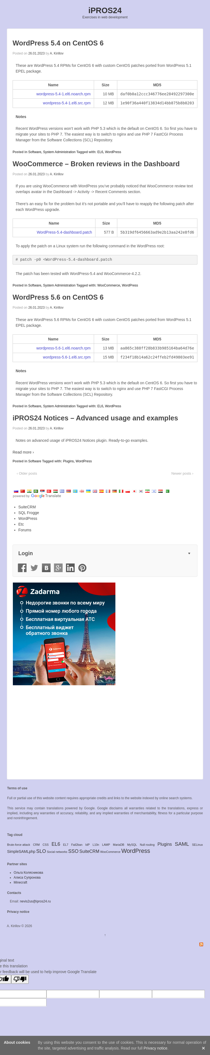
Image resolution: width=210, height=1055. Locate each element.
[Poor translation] (20, 979)
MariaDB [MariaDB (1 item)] (118, 844)
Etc (21, 524)
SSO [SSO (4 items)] (73, 851)
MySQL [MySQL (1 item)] (132, 844)
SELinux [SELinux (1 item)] (197, 844)
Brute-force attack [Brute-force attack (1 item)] (18, 844)
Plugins (68, 461)
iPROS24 (105, 10)
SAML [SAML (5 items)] (182, 844)
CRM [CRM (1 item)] (36, 844)
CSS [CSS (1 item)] (46, 844)
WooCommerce (108, 285)
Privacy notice (18, 912)
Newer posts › (182, 473)
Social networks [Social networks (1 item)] (57, 851)
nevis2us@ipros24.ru (35, 901)
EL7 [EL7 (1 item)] (65, 844)
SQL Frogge (28, 513)
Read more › (23, 452)
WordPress (113, 152)
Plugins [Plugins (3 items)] (165, 844)
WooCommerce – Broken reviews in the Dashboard (96, 164)
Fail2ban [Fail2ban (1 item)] (77, 844)
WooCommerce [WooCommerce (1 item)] (110, 851)
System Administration (59, 152)
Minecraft (20, 882)
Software (34, 152)
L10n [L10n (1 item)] (96, 844)
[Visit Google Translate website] (37, 496)
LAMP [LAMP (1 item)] (106, 844)
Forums (24, 530)
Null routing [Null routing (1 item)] (147, 844)
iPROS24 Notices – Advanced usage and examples (95, 418)
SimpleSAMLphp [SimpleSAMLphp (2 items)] (21, 851)
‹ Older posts (27, 473)
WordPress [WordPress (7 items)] (135, 850)
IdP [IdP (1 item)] (87, 844)
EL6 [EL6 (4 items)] (55, 844)
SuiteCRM (27, 507)
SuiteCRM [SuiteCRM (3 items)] (89, 851)
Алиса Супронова (27, 877)
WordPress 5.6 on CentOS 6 (58, 297)
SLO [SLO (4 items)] (41, 851)
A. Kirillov (56, 53)
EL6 (100, 152)
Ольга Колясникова (28, 873)
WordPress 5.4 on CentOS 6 (58, 43)
